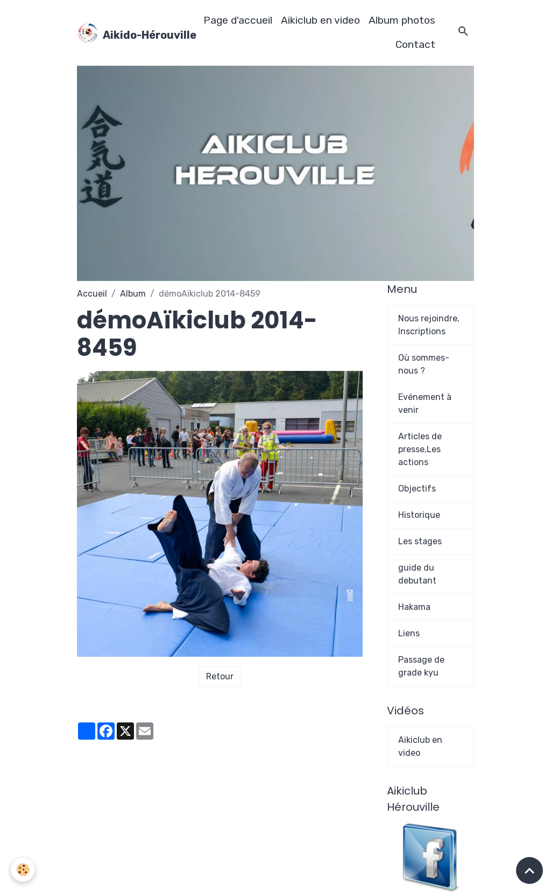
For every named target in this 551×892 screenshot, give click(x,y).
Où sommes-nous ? (423, 364)
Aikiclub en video (320, 20)
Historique (419, 515)
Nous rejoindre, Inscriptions (429, 324)
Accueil (92, 294)
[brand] (129, 33)
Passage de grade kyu (421, 666)
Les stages (420, 541)
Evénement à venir (424, 403)
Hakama (414, 607)
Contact (415, 44)
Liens (409, 633)
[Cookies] (23, 870)
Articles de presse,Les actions (420, 449)
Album (133, 294)
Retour (220, 676)
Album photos (402, 20)
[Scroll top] (529, 870)
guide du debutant (417, 574)
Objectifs (417, 488)
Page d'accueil (237, 20)
